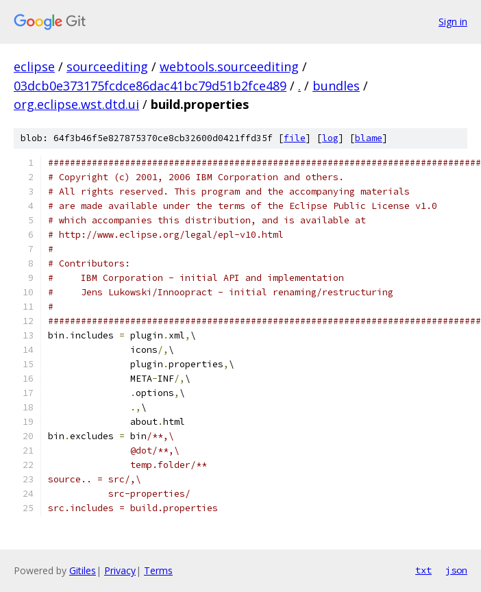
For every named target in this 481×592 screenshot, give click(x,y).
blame (368, 138)
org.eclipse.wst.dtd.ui (76, 104)
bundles (336, 85)
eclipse (34, 66)
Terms (158, 570)
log (330, 138)
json (456, 570)
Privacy (120, 570)
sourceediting (107, 66)
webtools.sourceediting (229, 66)
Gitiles (82, 570)
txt (423, 570)
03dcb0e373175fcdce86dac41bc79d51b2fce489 (150, 85)
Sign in (453, 21)
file (295, 138)
